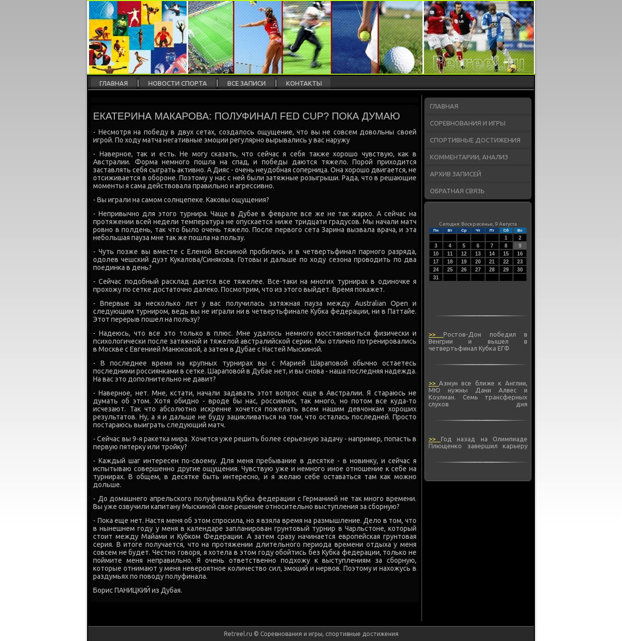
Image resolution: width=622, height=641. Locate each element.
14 (492, 253)
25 (450, 269)
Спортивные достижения (475, 139)
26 (464, 269)
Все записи (246, 83)
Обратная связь (457, 190)
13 (478, 253)
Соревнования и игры (468, 123)
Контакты (304, 83)
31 (436, 277)
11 (450, 253)
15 (506, 253)
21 (492, 261)
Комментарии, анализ (469, 156)
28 (492, 269)
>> (435, 334)
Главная (114, 83)
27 (478, 269)
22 (506, 261)
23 (519, 261)
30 (519, 269)
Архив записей (455, 173)
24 (436, 269)
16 (519, 253)
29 (506, 269)
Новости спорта (177, 83)
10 (436, 253)
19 (464, 261)
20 (478, 261)
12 (464, 253)
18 (450, 261)
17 (436, 261)
